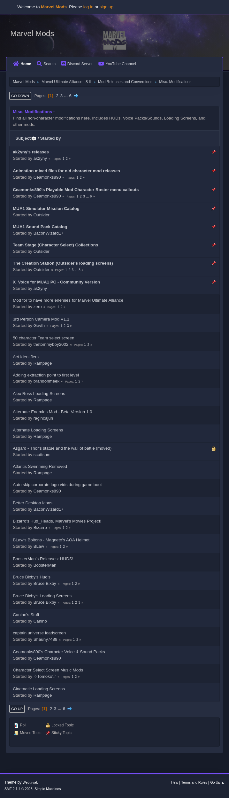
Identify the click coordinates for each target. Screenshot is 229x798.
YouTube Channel (117, 64)
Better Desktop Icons (32, 502)
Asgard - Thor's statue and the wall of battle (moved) (62, 448)
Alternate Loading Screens (38, 430)
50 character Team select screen (43, 338)
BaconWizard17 (49, 233)
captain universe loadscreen (39, 633)
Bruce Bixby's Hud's (31, 577)
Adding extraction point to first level (46, 375)
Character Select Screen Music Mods (48, 670)
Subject (25, 138)
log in (88, 6)
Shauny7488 (45, 639)
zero (38, 306)
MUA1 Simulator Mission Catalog (46, 208)
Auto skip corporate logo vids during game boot (57, 484)
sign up (106, 6)
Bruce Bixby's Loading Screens (42, 595)
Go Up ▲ (217, 782)
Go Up (17, 709)
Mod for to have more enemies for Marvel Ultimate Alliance (68, 300)
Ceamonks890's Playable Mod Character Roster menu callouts (76, 189)
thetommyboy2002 (51, 344)
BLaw (39, 546)
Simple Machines (47, 789)
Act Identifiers (26, 356)
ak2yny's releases (31, 152)
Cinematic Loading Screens (39, 688)
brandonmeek (47, 381)
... (66, 95)
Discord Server (77, 64)
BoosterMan (45, 565)
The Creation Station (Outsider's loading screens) (63, 263)
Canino (40, 621)
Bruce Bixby (45, 583)
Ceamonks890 (47, 177)
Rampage (43, 363)
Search (46, 64)
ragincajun (43, 418)
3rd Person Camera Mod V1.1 (41, 319)
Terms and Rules (194, 782)
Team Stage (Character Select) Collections (55, 245)
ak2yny (40, 158)
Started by (50, 138)
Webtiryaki (31, 782)
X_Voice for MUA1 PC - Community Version (56, 282)
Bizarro (40, 527)
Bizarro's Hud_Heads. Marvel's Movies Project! (57, 521)
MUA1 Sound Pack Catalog (40, 226)
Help (174, 782)
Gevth (39, 325)
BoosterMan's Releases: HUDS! (43, 558)
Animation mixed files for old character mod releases (66, 170)
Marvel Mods (32, 33)
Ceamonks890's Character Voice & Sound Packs (59, 651)
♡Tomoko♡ (45, 676)
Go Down (20, 96)
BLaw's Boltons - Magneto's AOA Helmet (51, 540)
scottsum (42, 454)
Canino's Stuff (26, 614)
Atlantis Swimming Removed (40, 466)
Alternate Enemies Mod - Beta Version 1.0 (52, 411)
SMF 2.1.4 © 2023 (18, 789)
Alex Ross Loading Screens (39, 393)
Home (22, 64)
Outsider (42, 215)
